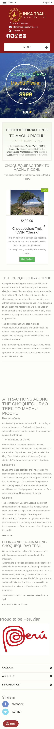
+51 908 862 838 (20, 23)
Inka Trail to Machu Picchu (15, 604)
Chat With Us (17, 30)
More (11, 3)
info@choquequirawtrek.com (25, 27)
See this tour (27, 259)
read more (7, 535)
